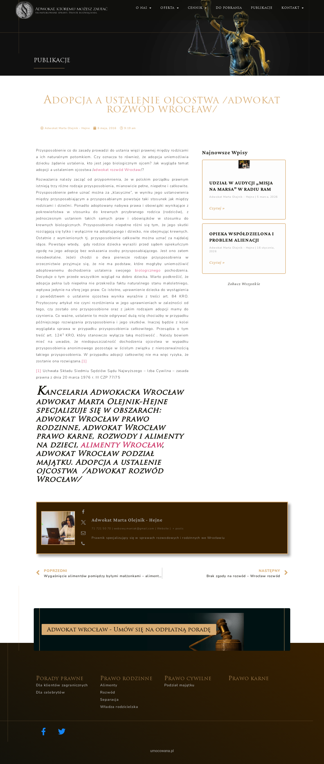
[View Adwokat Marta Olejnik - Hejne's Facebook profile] (83, 512)
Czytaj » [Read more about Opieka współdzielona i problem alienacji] (217, 262)
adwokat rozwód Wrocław (117, 169)
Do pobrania (229, 8)
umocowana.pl (162, 751)
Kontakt (292, 8)
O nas (143, 8)
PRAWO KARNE (248, 684)
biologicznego (149, 270)
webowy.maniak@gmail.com (134, 528)
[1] (84, 361)
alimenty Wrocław (121, 444)
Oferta (169, 8)
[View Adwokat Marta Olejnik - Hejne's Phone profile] (83, 544)
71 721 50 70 (101, 528)
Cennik (197, 8)
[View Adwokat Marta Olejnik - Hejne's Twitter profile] (83, 522)
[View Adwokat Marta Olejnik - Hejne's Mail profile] (83, 533)
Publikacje (261, 8)
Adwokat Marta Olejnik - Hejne (127, 520)
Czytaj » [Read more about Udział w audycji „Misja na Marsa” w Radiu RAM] (217, 208)
